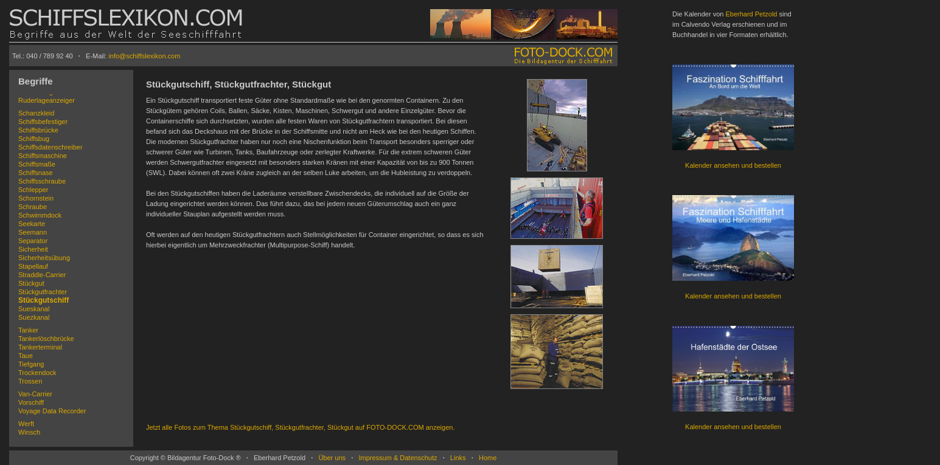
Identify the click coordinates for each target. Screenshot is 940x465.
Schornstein (36, 198)
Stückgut (31, 283)
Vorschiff (31, 402)
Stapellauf (33, 266)
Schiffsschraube (42, 181)
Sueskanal (33, 308)
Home (487, 457)
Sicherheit (33, 249)
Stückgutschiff (43, 300)
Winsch (29, 432)
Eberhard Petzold (751, 14)
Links (458, 457)
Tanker (28, 330)
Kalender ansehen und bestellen (733, 165)
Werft (26, 423)
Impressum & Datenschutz (397, 457)
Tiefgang (31, 364)
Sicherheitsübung (44, 257)
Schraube (32, 206)
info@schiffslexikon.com (144, 56)
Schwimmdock (39, 215)
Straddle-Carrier (42, 274)
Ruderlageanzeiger (46, 100)
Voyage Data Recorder (52, 411)
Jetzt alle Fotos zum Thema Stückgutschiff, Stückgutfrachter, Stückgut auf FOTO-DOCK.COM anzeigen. (300, 427)
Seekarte (31, 223)
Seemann (32, 232)
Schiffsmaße (36, 164)
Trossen (30, 381)
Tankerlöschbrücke (46, 338)
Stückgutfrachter (42, 291)
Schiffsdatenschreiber (50, 147)
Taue (25, 355)
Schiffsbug (33, 138)
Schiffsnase (35, 172)
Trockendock (37, 372)
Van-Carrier (35, 394)
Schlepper (33, 189)
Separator (32, 240)
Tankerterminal (40, 347)
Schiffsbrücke (38, 130)
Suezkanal (33, 317)
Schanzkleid (36, 113)
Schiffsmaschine (42, 155)
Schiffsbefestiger (43, 121)
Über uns (332, 457)
